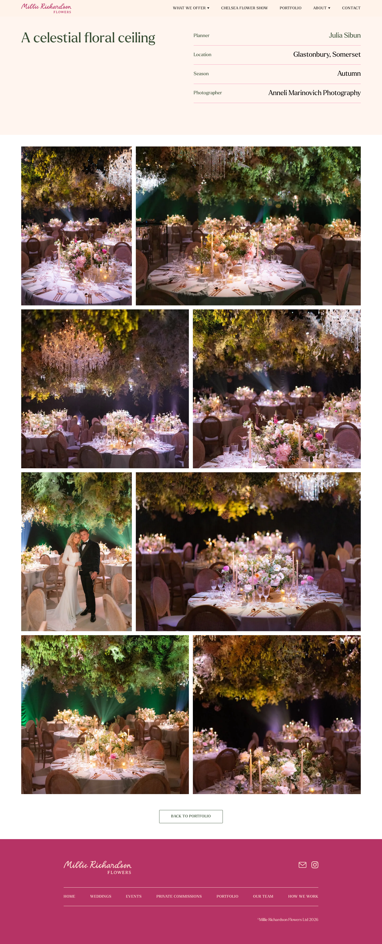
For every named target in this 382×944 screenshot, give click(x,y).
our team (263, 897)
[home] (46, 8)
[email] (302, 865)
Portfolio (291, 8)
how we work (303, 897)
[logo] (98, 867)
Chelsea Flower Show (244, 8)
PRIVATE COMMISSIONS (179, 897)
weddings (100, 897)
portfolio (227, 897)
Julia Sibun (345, 35)
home (69, 897)
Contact (351, 8)
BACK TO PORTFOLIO (191, 816)
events (134, 897)
